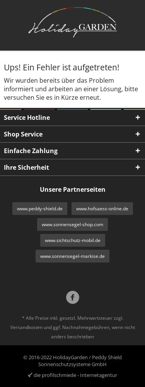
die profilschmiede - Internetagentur (75, 375)
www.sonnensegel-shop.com (72, 224)
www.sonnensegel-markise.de (72, 256)
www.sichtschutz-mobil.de (73, 240)
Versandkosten (26, 327)
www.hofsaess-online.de (102, 208)
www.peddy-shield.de (40, 208)
